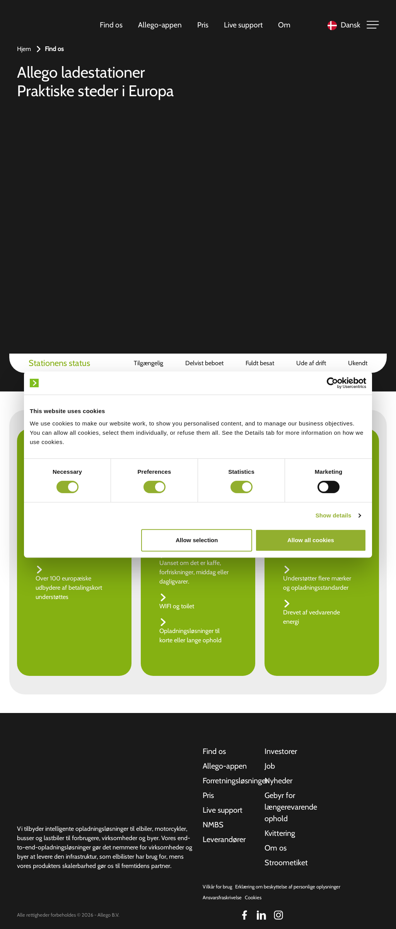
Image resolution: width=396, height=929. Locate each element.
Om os (276, 847)
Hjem (24, 49)
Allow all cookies (310, 540)
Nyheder (278, 780)
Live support (243, 24)
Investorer (281, 751)
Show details (334, 515)
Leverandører (224, 839)
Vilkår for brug (217, 887)
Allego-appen (160, 24)
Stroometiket (286, 862)
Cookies (253, 897)
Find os (111, 24)
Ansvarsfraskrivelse (222, 897)
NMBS (213, 824)
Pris (202, 24)
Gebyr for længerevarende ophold (291, 807)
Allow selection (197, 540)
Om (284, 24)
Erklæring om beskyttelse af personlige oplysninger (287, 887)
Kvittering (280, 833)
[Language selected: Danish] (342, 25)
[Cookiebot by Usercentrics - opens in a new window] (332, 383)
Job (270, 766)
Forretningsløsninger (229, 780)
